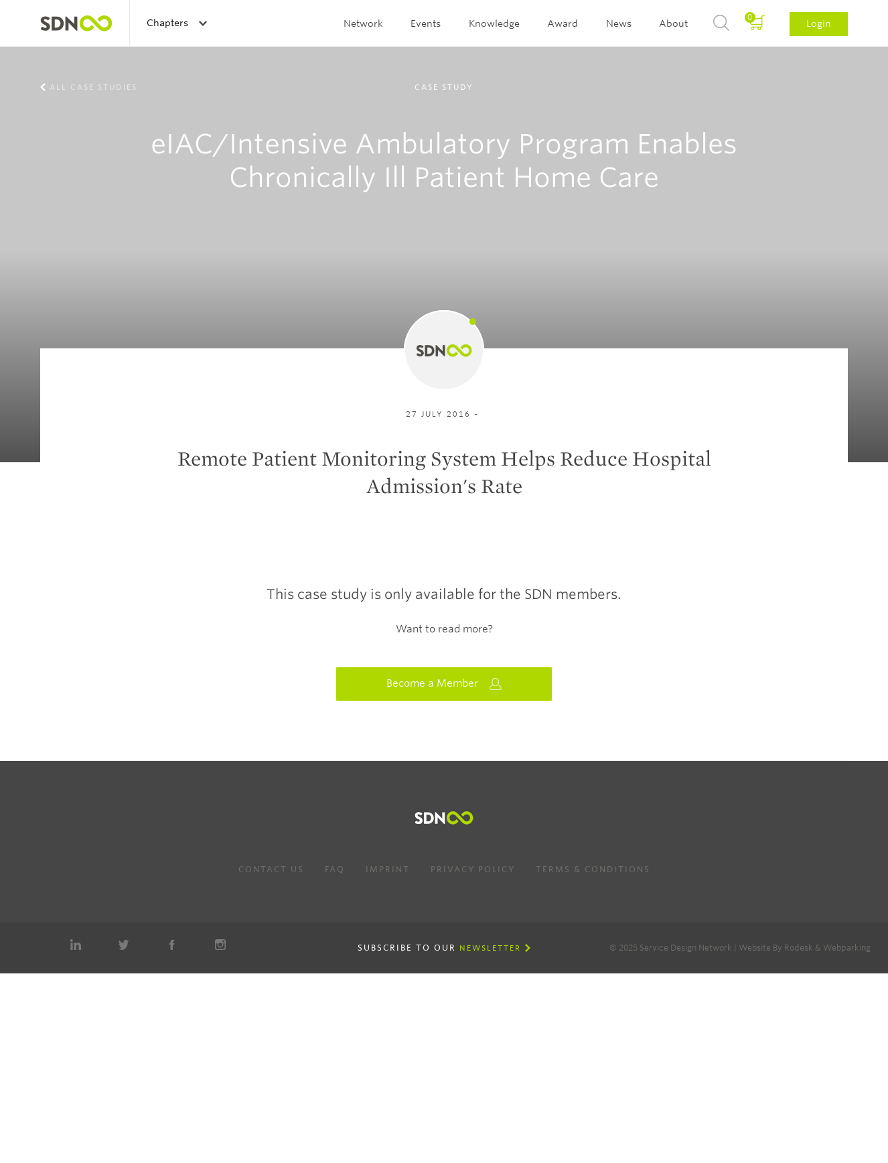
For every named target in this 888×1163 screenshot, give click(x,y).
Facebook (172, 944)
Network (363, 23)
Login (818, 23)
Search (721, 23)
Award (562, 23)
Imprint (388, 869)
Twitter (124, 944)
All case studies (93, 87)
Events (426, 23)
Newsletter (490, 948)
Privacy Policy (473, 869)
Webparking (847, 948)
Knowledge (494, 23)
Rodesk (798, 948)
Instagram (220, 944)
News (619, 23)
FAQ (335, 869)
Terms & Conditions (593, 869)
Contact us (271, 869)
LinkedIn (75, 944)
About (673, 23)
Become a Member (444, 683)
